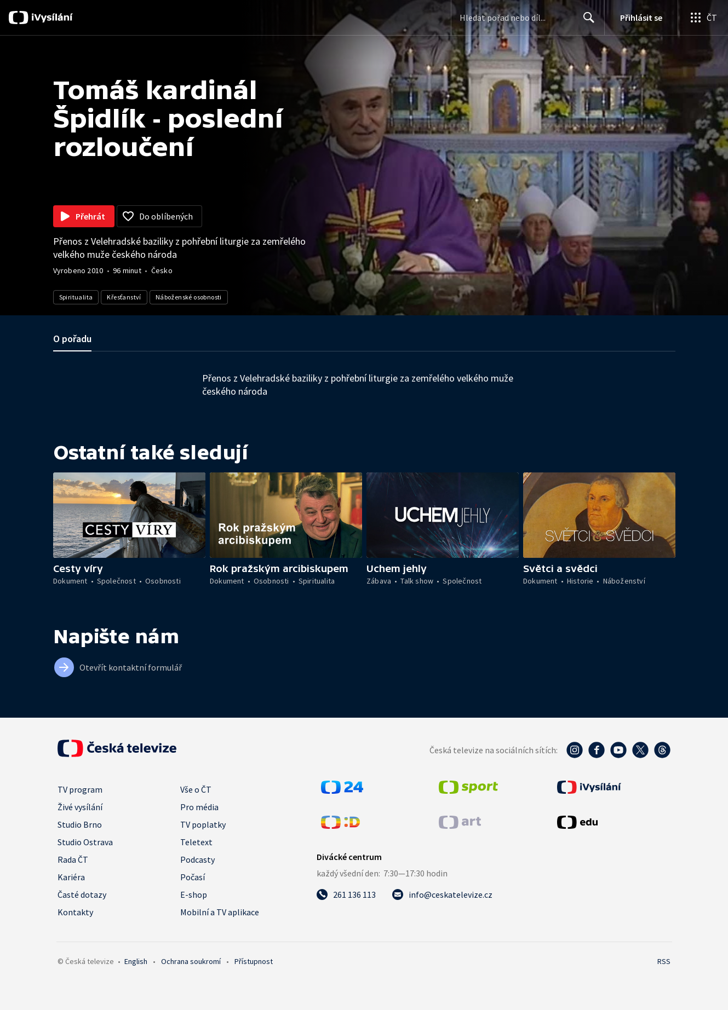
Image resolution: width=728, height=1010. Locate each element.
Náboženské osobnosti (189, 297)
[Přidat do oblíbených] (159, 216)
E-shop (193, 894)
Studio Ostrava (85, 841)
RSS (663, 961)
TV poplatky (203, 824)
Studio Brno (80, 824)
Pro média (199, 806)
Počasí (192, 877)
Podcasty (197, 859)
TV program (80, 789)
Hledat (586, 22)
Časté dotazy (82, 894)
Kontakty (75, 912)
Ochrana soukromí (191, 961)
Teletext (196, 841)
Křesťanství (124, 297)
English (135, 961)
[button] (129, 515)
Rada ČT (73, 859)
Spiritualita (76, 297)
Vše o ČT (195, 789)
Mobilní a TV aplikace (219, 912)
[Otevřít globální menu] (703, 17)
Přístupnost (253, 961)
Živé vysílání (80, 806)
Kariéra (71, 877)
